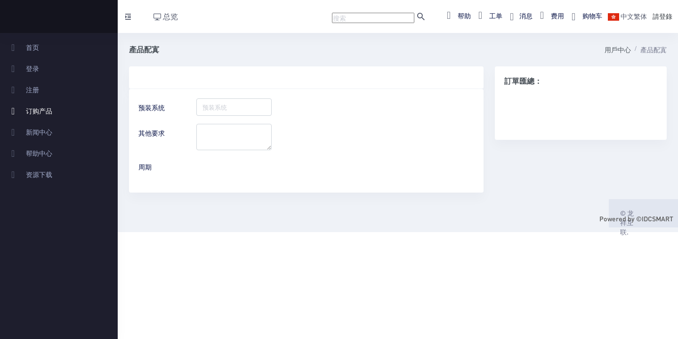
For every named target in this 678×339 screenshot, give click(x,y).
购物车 (584, 15)
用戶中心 (618, 49)
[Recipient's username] (373, 18)
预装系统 (151, 107)
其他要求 (151, 133)
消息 (518, 15)
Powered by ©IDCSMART (636, 218)
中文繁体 (627, 16)
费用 (549, 15)
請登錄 (662, 16)
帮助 (456, 15)
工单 (487, 15)
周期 (145, 166)
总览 (165, 16)
